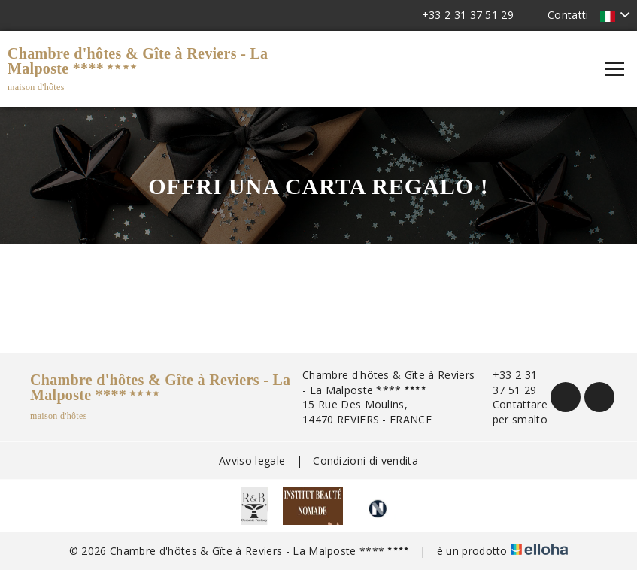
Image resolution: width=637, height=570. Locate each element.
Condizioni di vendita (365, 460)
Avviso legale (252, 460)
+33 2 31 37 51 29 (506, 382)
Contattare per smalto (511, 411)
